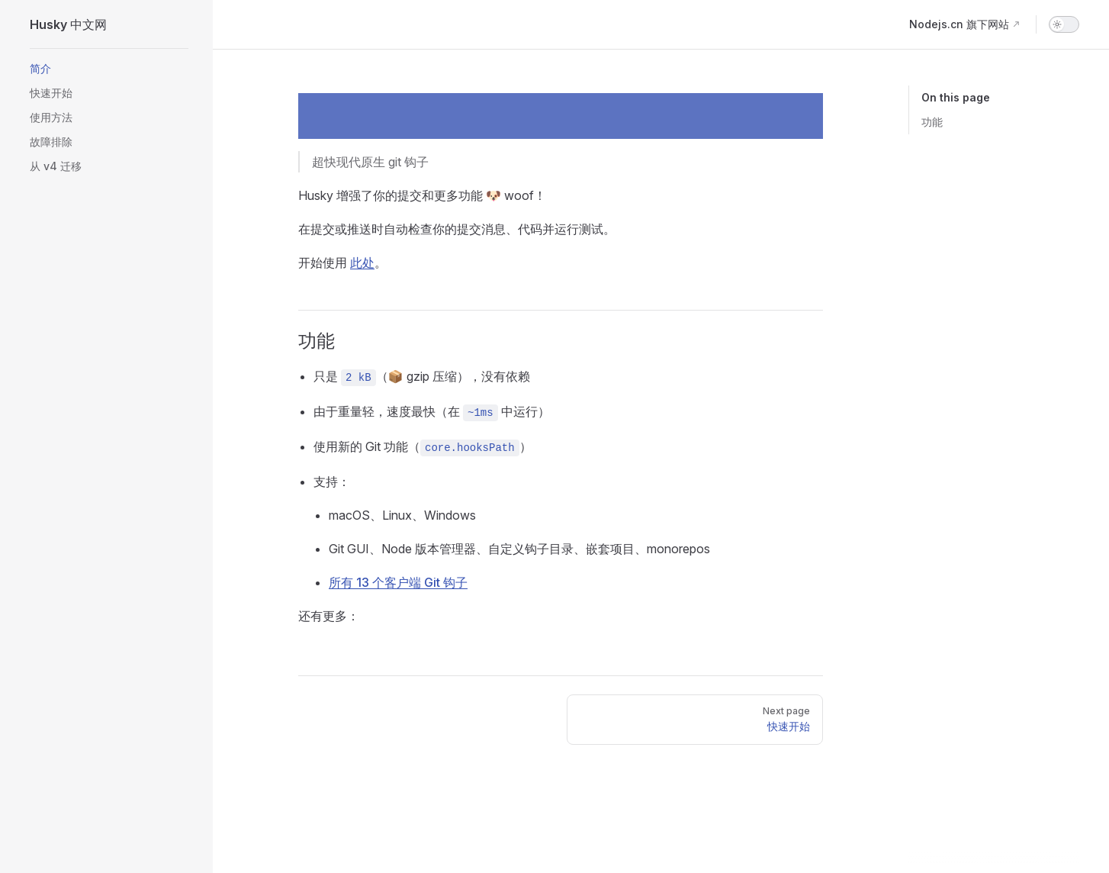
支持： (331, 481)
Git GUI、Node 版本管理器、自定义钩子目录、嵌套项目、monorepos (519, 548)
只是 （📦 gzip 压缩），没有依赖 (421, 377)
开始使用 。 (342, 262)
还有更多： (328, 615)
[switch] (1064, 24)
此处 (362, 262)
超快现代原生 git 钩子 (370, 161)
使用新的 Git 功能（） (422, 447)
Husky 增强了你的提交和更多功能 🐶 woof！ (422, 195)
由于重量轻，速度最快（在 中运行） (431, 412)
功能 (932, 121)
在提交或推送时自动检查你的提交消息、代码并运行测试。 (457, 229)
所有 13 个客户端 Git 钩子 (398, 582)
